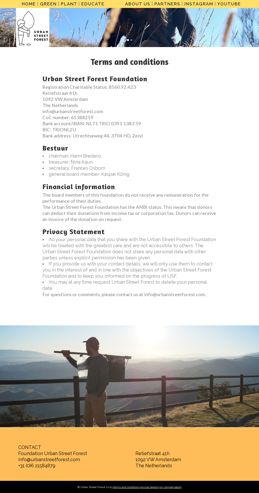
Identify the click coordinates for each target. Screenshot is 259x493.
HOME (29, 3)
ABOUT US (137, 3)
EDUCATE (93, 3)
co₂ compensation (170, 487)
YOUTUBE (229, 3)
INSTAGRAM (198, 3)
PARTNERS (167, 3)
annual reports (149, 487)
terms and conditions (126, 487)
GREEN (48, 3)
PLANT (69, 3)
